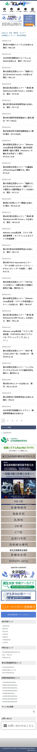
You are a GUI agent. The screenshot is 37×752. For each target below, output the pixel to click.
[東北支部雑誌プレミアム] (18, 20)
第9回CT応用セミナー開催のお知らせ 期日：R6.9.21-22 (17, 204)
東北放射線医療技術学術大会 (11, 652)
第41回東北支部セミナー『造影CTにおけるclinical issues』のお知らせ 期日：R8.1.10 (18, 74)
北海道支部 (5, 626)
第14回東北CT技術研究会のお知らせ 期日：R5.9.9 (19, 398)
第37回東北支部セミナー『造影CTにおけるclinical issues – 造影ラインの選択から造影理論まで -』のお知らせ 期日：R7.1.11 (18, 188)
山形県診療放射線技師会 (9, 696)
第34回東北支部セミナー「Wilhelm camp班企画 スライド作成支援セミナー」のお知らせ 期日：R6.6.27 (18, 301)
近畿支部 (5, 637)
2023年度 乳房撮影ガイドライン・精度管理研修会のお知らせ (18, 411)
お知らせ (5, 33)
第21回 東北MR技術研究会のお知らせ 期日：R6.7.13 (18, 250)
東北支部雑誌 (21, 35)
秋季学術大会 (6, 657)
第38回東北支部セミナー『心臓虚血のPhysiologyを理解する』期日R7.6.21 (18, 170)
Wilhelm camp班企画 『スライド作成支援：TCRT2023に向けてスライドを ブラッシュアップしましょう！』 (18, 335)
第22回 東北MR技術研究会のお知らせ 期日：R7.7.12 (18, 105)
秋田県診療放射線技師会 (9, 688)
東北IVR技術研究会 (8, 673)
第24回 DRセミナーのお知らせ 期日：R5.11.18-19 (17, 385)
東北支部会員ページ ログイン (18, 614)
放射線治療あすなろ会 (9, 670)
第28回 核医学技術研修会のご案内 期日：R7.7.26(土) (18, 119)
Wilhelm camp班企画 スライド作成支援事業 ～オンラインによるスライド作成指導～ (18, 236)
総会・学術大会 (7, 655)
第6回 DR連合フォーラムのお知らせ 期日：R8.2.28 (19, 46)
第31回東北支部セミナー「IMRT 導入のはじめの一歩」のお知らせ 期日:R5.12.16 (18, 354)
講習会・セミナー (19, 33)
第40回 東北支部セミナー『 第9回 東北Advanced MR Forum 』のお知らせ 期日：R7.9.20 (18, 91)
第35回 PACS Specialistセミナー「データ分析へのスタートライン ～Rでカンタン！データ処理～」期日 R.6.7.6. (18, 267)
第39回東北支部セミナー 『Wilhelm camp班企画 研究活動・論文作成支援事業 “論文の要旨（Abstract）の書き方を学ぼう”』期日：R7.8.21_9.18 (18, 151)
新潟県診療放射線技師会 (9, 701)
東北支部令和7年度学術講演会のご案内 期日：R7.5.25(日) (18, 132)
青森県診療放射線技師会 (9, 685)
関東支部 (5, 628)
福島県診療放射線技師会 (9, 699)
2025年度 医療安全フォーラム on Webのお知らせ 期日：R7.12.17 (17, 59)
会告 (10, 33)
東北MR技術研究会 (8, 667)
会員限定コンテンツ (9, 35)
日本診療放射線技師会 (9, 682)
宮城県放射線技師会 (8, 693)
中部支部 (5, 634)
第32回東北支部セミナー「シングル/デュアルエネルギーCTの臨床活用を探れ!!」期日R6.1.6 (18, 370)
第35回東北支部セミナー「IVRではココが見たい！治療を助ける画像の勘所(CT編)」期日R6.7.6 (18, 285)
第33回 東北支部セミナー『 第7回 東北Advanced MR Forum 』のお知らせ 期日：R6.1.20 (18, 318)
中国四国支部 (6, 640)
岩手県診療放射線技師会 (9, 690)
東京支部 (5, 631)
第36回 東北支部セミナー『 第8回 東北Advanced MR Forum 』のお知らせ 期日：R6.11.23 (18, 219)
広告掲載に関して (30, 491)
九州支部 (5, 642)
